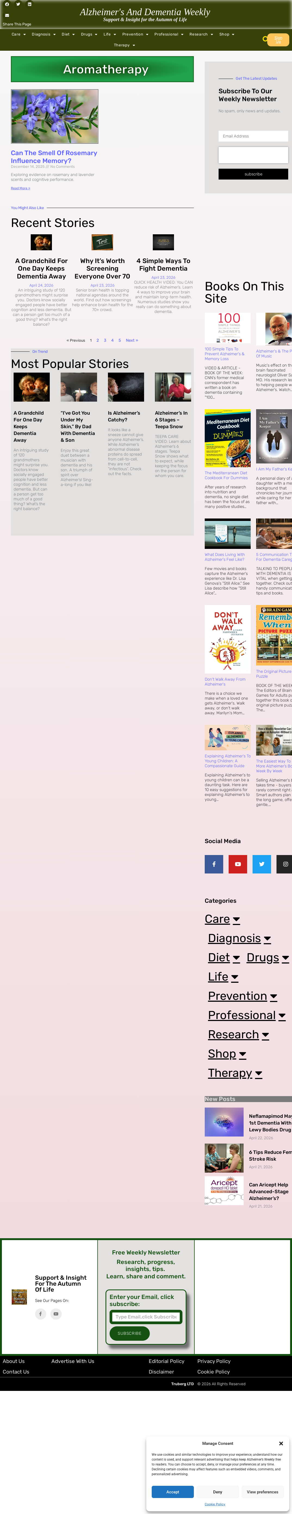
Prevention (135, 34)
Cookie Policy (215, 1504)
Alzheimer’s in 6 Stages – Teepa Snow (171, 420)
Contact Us (16, 1377)
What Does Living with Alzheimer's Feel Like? (225, 557)
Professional (169, 34)
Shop (227, 34)
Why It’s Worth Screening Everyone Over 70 (102, 268)
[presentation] (253, 155)
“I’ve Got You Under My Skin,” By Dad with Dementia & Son (78, 426)
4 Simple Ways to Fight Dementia (163, 265)
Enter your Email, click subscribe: (142, 1305)
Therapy (124, 45)
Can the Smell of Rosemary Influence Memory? (54, 157)
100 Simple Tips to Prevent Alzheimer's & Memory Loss (224, 354)
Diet (68, 34)
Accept (172, 1492)
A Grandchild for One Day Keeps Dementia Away (41, 268)
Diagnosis (44, 34)
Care (19, 34)
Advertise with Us (72, 1366)
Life (110, 34)
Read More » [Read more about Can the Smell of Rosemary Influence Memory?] (20, 188)
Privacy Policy (214, 1366)
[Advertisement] (248, 241)
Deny (217, 1492)
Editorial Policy (166, 1366)
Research (201, 34)
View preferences (262, 1492)
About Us (14, 1366)
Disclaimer (161, 1377)
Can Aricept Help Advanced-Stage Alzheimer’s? (268, 1196)
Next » (132, 340)
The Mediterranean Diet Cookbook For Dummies (226, 475)
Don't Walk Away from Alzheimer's (225, 682)
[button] (281, 1443)
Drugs (89, 34)
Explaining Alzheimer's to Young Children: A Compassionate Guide (228, 761)
